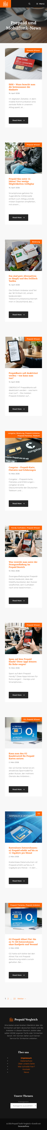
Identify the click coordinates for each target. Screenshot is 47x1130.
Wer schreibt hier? (26, 1066)
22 (14, 998)
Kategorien (23, 1101)
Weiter (21, 998)
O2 (24, 719)
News (26, 1072)
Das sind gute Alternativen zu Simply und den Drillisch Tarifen (23, 278)
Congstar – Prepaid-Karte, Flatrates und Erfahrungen (22, 468)
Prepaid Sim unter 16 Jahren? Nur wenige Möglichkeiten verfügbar (21, 181)
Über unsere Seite (26, 1063)
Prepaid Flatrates (25, 436)
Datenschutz (26, 1061)
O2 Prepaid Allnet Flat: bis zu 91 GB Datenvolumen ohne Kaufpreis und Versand (23, 942)
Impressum (26, 1058)
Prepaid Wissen (33, 50)
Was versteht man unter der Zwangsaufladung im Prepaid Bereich (23, 564)
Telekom (36, 436)
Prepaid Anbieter (32, 433)
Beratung (36, 242)
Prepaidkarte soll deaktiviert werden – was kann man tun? (23, 376)
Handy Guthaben (18, 528)
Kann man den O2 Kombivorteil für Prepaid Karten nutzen (21, 756)
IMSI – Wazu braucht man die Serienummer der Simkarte (22, 87)
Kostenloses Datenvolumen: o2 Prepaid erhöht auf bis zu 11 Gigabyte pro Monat (23, 850)
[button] (29, 4)
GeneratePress (23, 1126)
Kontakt (26, 1069)
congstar (12, 433)
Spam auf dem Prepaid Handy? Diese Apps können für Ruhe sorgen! (23, 662)
